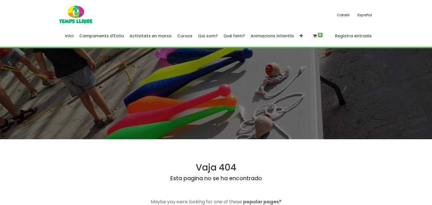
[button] (301, 36)
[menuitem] (69, 36)
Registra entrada (353, 36)
